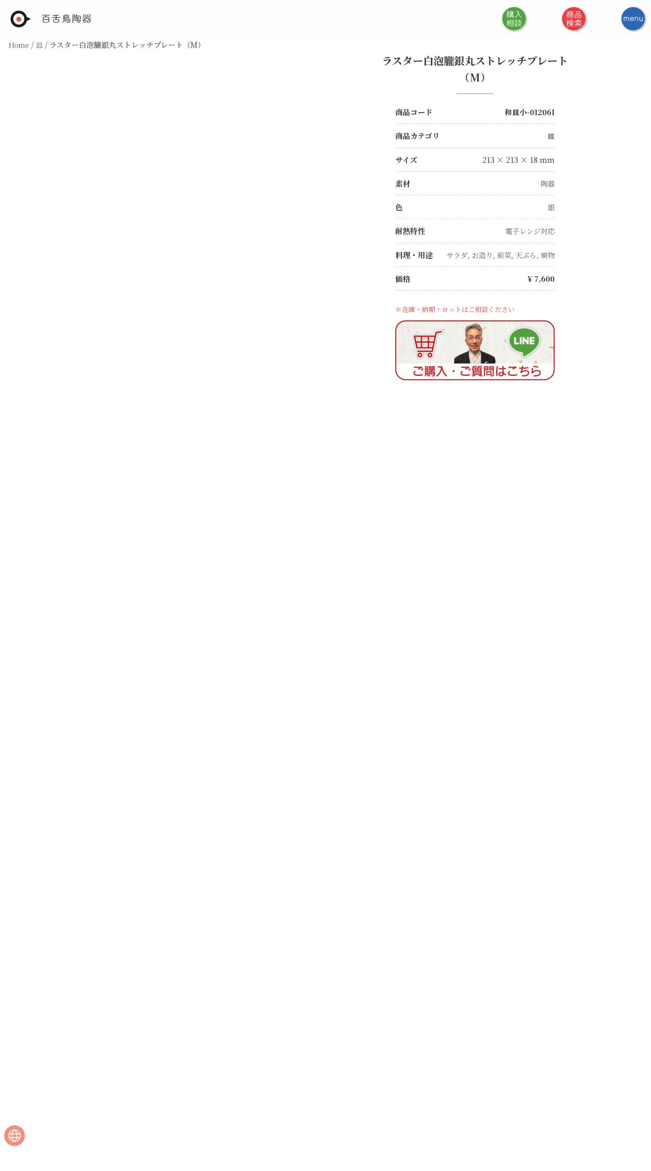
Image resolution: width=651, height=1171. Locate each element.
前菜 (501, 253)
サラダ (452, 253)
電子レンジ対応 (528, 230)
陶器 (547, 182)
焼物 (547, 253)
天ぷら (524, 253)
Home (19, 44)
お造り (478, 253)
